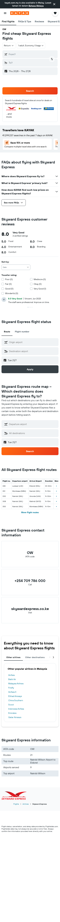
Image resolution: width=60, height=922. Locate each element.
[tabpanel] (30, 692)
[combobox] (16, 267)
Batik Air (12, 679)
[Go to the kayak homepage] (19, 13)
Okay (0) (38, 284)
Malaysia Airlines (15, 683)
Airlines (26, 804)
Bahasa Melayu (36, 5)
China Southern (15, 700)
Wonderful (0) (11, 293)
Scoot (11, 704)
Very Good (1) (40, 288)
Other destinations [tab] (35, 657)
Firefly (11, 687)
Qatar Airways (14, 717)
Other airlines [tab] (13, 657)
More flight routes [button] (30, 512)
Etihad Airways (15, 696)
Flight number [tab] (22, 331)
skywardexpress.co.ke (30, 608)
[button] (54, 4)
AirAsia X (12, 692)
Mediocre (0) (40, 279)
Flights (16, 804)
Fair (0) (8, 284)
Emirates (12, 713)
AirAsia (11, 675)
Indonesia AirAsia (16, 708)
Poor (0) (9, 279)
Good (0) (9, 288)
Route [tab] (7, 331)
